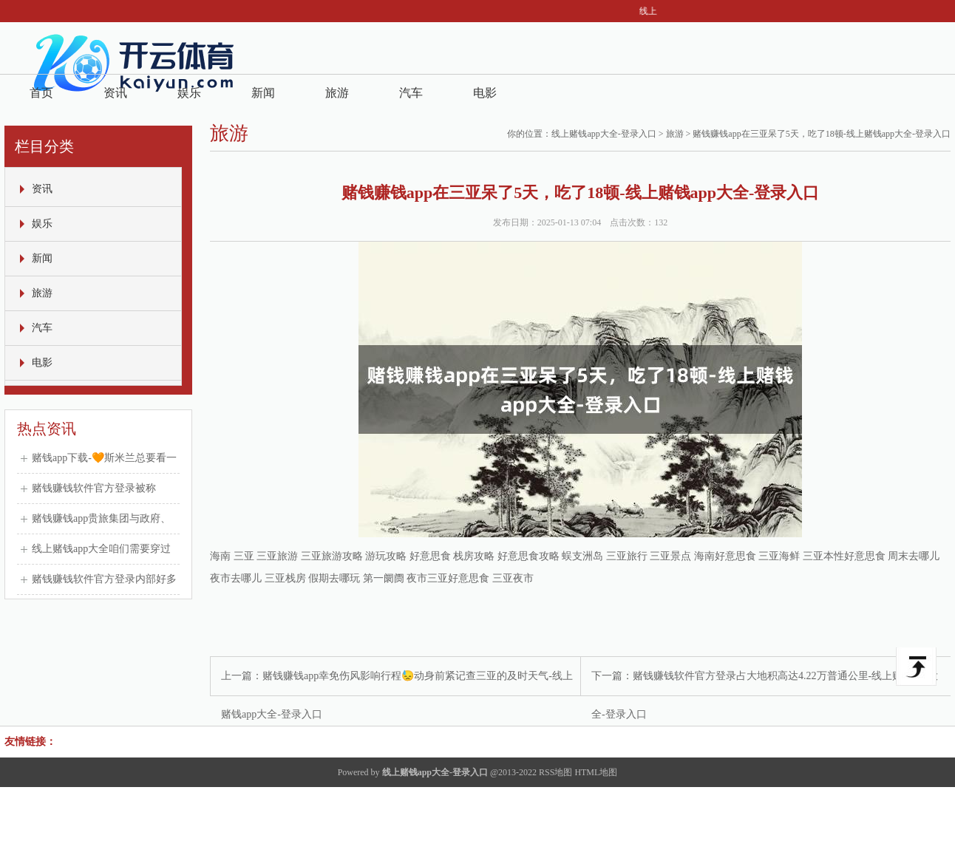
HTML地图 (595, 772)
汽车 (411, 92)
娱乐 (189, 92)
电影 (485, 92)
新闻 (263, 92)
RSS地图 (555, 772)
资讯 (115, 92)
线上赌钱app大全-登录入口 (603, 134)
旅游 (337, 92)
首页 (41, 92)
